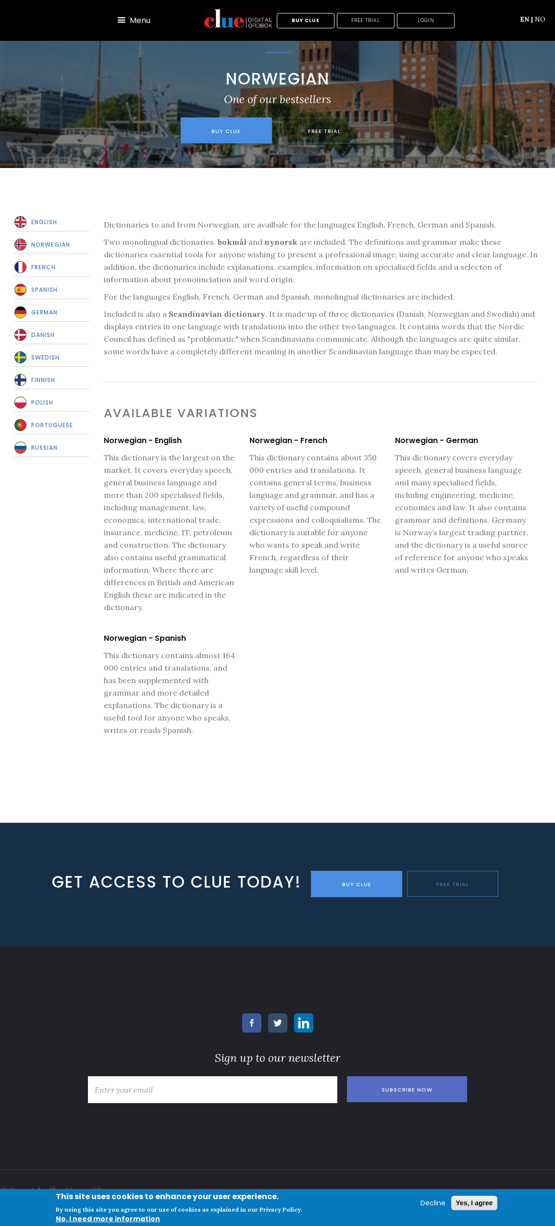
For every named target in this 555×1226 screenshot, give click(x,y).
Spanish (44, 290)
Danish (43, 335)
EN (526, 19)
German (44, 312)
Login (426, 20)
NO (540, 19)
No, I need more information (108, 1219)
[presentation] (156, 1125)
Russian (44, 448)
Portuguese (52, 425)
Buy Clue (306, 20)
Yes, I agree (474, 1203)
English (44, 222)
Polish (42, 402)
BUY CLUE (356, 884)
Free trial (365, 20)
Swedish (45, 357)
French (43, 267)
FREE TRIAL (452, 884)
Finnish (43, 380)
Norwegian (50, 244)
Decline (432, 1203)
